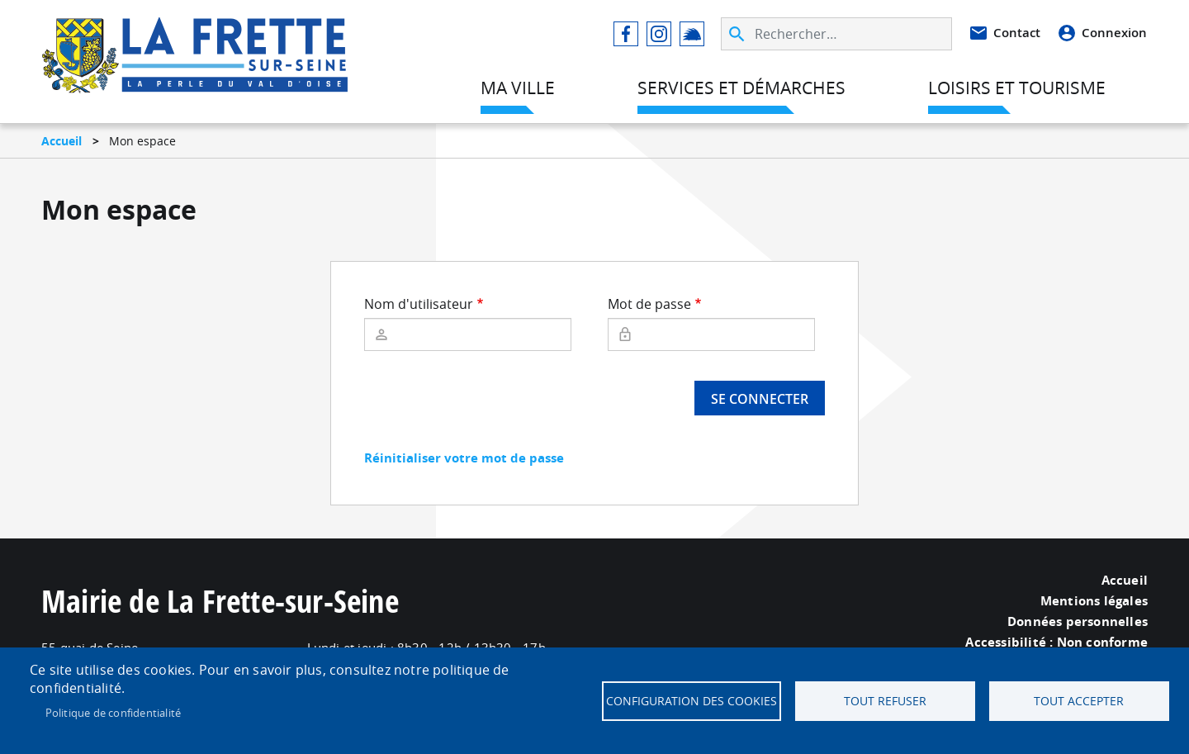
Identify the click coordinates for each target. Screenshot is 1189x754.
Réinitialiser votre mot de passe (464, 458)
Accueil (61, 141)
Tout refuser (885, 701)
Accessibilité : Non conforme (1056, 642)
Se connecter (759, 399)
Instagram (659, 33)
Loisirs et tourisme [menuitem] (1017, 87)
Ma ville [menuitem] (518, 87)
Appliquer (738, 34)
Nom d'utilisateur (418, 304)
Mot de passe (649, 304)
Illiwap (692, 33)
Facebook (625, 33)
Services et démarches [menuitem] (741, 87)
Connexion (1114, 32)
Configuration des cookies (691, 701)
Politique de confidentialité (113, 712)
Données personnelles (1077, 622)
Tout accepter (1079, 701)
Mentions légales (1094, 601)
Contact (1016, 32)
